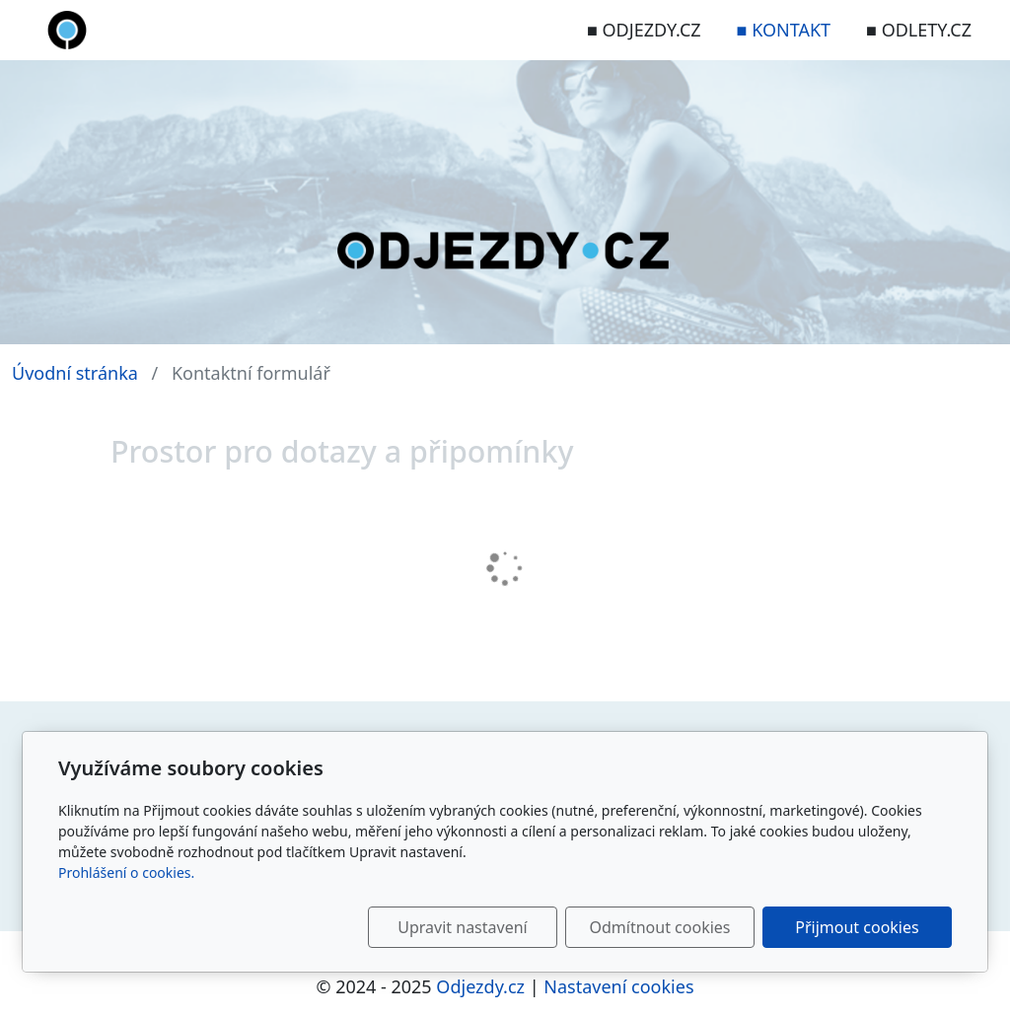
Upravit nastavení (462, 927)
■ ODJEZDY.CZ (644, 29)
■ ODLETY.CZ (919, 29)
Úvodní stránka (75, 373)
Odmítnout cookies (660, 927)
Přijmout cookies (856, 927)
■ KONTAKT (783, 29)
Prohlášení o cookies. (126, 872)
